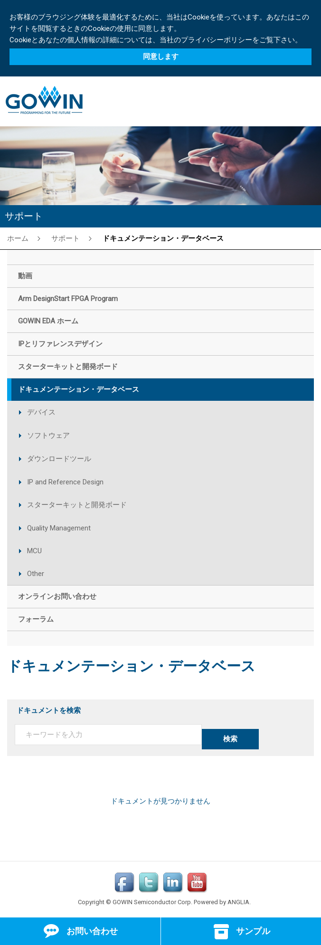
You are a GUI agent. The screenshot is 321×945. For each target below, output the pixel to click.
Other (35, 573)
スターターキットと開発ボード (77, 505)
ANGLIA (238, 902)
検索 (230, 739)
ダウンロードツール (59, 458)
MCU (34, 551)
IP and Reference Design (65, 482)
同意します (161, 56)
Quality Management (59, 528)
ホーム (17, 238)
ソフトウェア (48, 435)
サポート (65, 238)
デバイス (41, 412)
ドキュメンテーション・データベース (163, 238)
